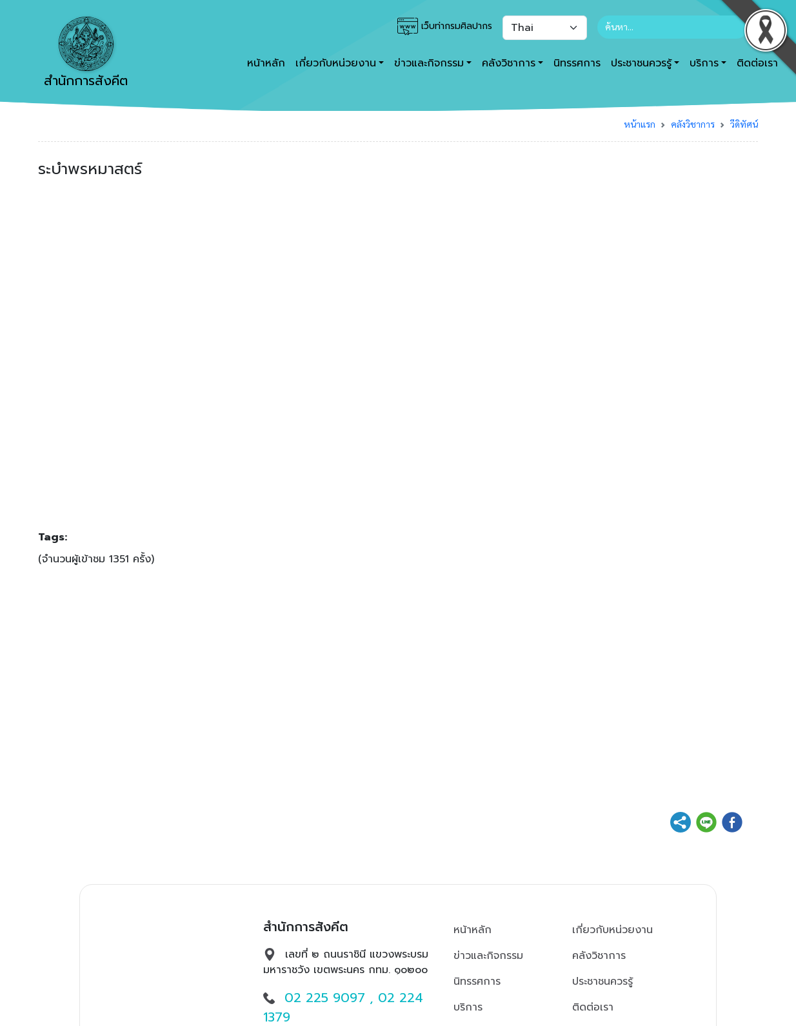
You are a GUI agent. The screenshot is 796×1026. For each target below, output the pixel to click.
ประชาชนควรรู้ (602, 981)
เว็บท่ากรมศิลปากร (444, 26)
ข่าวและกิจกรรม (488, 955)
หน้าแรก (639, 124)
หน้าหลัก (266, 63)
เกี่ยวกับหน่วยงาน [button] (335, 63)
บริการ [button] (704, 63)
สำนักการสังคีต (86, 53)
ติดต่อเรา (592, 1007)
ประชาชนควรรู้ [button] (641, 63)
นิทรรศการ (577, 63)
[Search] (672, 27)
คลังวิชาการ (693, 124)
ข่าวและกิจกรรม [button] (429, 63)
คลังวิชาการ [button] (508, 63)
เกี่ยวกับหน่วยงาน (612, 930)
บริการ (468, 1007)
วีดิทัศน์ (744, 124)
